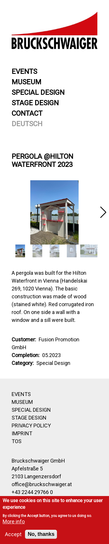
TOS (17, 441)
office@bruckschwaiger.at (42, 484)
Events (24, 71)
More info (14, 521)
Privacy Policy (31, 425)
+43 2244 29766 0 (32, 492)
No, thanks (41, 534)
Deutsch (27, 124)
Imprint (22, 433)
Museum (26, 82)
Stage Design (35, 103)
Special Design (38, 92)
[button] (103, 212)
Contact (27, 113)
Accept (13, 534)
